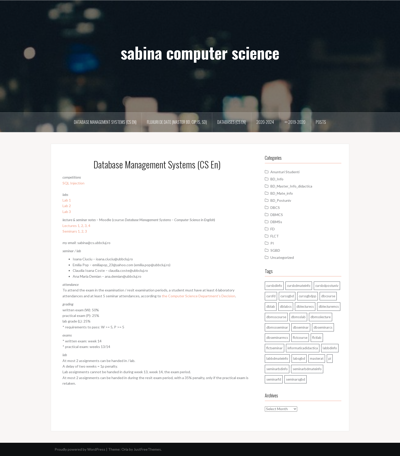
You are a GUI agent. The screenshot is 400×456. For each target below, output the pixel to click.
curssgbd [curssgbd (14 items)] (287, 296)
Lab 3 (66, 211)
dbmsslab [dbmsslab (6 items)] (298, 317)
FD (272, 229)
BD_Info (276, 179)
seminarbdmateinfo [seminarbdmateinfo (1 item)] (307, 369)
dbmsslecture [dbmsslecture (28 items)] (320, 317)
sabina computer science (200, 52)
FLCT (274, 236)
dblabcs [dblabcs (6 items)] (286, 306)
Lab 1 (66, 200)
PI (272, 243)
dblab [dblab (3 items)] (270, 306)
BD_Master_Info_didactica (291, 186)
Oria (124, 449)
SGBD (275, 250)
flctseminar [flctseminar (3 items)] (274, 348)
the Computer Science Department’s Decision (198, 296)
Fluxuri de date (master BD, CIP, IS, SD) (177, 122)
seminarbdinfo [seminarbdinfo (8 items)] (277, 369)
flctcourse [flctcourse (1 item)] (300, 338)
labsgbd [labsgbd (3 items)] (299, 358)
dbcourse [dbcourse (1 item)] (328, 296)
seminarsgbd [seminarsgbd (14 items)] (295, 379)
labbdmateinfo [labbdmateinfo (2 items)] (277, 358)
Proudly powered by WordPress (80, 449)
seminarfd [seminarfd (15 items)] (273, 379)
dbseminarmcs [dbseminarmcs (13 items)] (277, 338)
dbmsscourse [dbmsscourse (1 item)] (276, 317)
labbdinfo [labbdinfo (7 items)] (330, 348)
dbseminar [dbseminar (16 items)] (301, 327)
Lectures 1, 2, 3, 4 (76, 225)
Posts (321, 122)
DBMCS (276, 214)
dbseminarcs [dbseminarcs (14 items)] (323, 327)
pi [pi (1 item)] (329, 358)
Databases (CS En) (231, 122)
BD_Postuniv (280, 200)
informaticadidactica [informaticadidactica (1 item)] (303, 348)
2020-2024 (265, 122)
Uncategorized (282, 257)
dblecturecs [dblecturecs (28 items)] (305, 306)
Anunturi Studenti (284, 172)
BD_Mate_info (281, 193)
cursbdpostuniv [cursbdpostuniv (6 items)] (327, 286)
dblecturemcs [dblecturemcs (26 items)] (329, 306)
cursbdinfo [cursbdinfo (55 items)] (274, 286)
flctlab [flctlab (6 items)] (316, 338)
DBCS (275, 207)
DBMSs (276, 222)
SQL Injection (73, 183)
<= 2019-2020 (294, 122)
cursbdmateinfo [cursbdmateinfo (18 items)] (298, 286)
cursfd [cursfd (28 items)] (271, 296)
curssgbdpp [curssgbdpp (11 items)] (307, 296)
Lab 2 (66, 206)
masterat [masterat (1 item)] (316, 358)
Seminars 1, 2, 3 (74, 231)
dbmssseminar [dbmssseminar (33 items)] (277, 327)
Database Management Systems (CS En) (105, 122)
